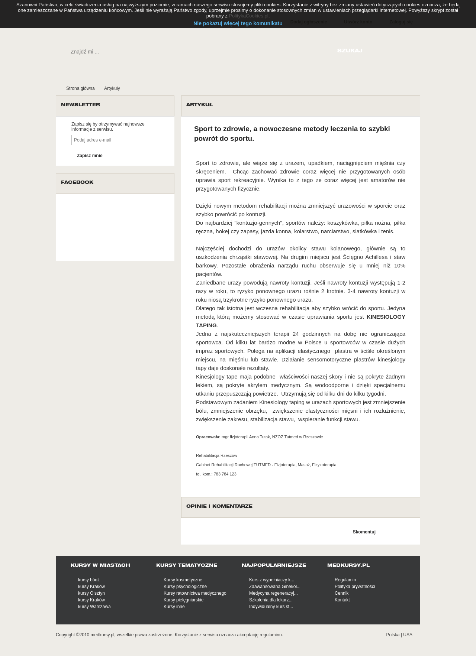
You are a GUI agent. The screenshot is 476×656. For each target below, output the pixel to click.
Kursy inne (174, 606)
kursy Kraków (91, 586)
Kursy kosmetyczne (183, 579)
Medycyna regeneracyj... (273, 593)
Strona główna (80, 88)
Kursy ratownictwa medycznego (195, 593)
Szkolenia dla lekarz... (271, 600)
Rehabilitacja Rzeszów (216, 455)
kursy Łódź (89, 579)
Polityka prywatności (355, 586)
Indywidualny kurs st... (271, 606)
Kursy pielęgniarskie (183, 600)
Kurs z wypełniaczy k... (271, 579)
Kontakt (342, 600)
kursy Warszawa (94, 606)
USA (407, 634)
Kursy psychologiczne (185, 586)
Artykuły (112, 88)
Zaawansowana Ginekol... (274, 586)
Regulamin (345, 579)
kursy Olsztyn (91, 593)
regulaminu (271, 634)
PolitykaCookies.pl (248, 16)
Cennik (341, 593)
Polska (392, 634)
